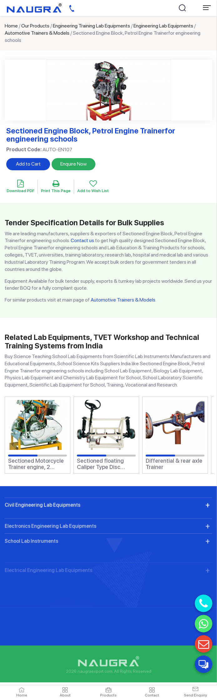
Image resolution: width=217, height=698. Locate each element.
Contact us (82, 240)
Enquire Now (73, 164)
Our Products (35, 26)
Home (11, 26)
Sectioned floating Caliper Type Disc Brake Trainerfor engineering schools (102, 464)
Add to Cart (28, 164)
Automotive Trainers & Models (37, 33)
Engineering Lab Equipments (163, 26)
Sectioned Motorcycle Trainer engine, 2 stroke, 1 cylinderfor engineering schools (36, 464)
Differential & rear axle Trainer (174, 464)
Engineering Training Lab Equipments (91, 26)
